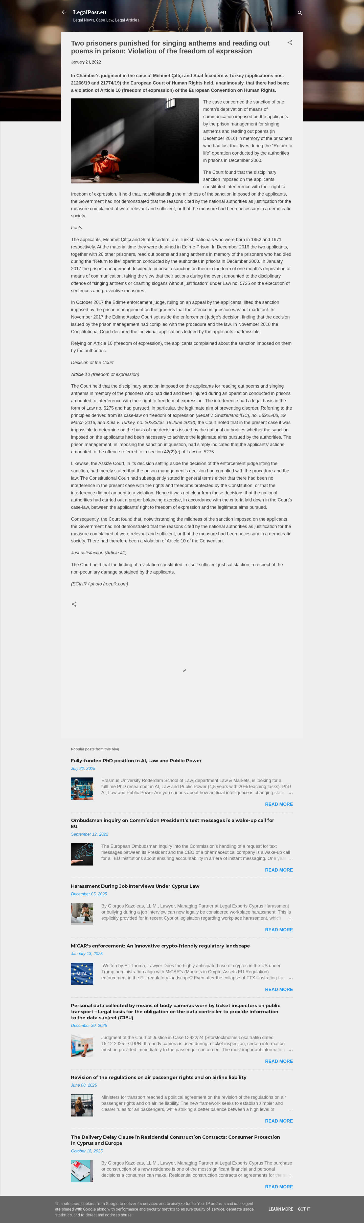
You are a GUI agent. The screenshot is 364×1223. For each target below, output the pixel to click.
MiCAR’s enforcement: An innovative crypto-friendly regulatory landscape (160, 946)
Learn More (280, 1209)
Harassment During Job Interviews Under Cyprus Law (135, 886)
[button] (290, 43)
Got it (304, 1209)
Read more (279, 804)
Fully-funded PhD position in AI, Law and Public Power (136, 761)
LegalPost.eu (89, 12)
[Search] (300, 14)
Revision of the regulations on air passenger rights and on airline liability (158, 1077)
